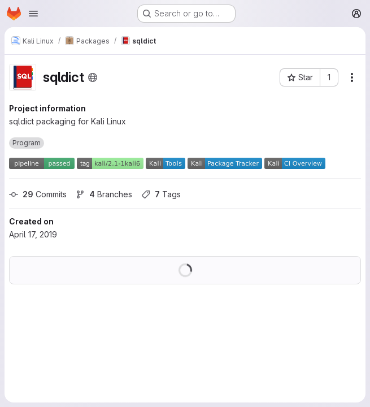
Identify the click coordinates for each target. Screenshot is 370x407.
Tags (161, 194)
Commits (38, 194)
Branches (104, 194)
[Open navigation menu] (33, 14)
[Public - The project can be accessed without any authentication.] (92, 77)
